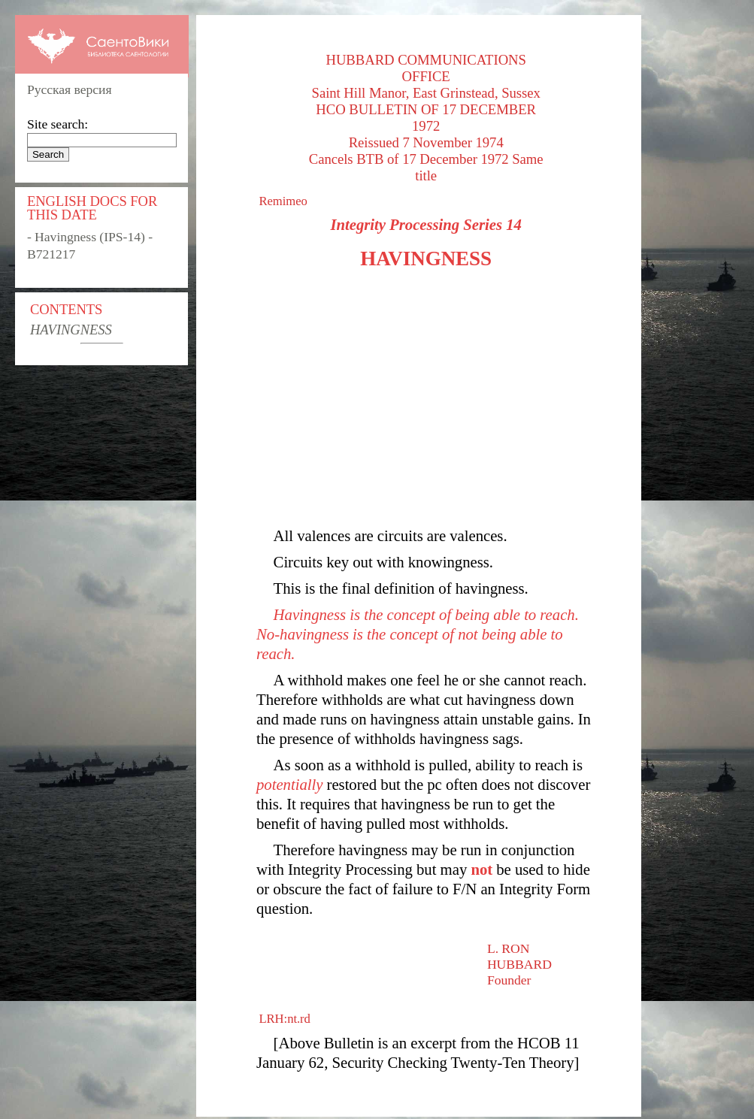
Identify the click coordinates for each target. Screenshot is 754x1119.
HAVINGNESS (71, 329)
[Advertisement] (425, 398)
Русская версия (69, 89)
